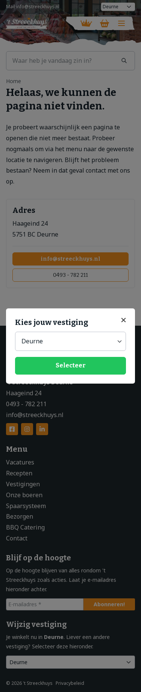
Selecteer (71, 365)
